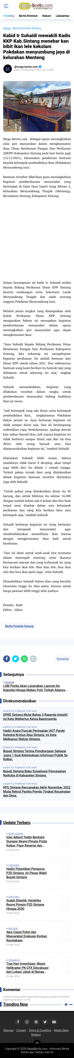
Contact (21, 1030)
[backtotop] (37, 1044)
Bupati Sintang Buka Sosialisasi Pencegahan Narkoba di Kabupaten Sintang (34, 773)
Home (7, 28)
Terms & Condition (40, 1030)
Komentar (63, 658)
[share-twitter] (15, 658)
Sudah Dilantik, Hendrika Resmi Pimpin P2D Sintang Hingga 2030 (25, 905)
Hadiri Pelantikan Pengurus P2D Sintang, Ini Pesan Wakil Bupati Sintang (26, 873)
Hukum (46, 15)
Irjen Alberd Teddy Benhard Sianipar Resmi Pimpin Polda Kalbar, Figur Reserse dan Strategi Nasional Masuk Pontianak (26, 841)
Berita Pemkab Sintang (19, 626)
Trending (8, 15)
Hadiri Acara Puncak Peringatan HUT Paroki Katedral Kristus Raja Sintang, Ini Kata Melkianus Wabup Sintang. (34, 735)
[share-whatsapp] (24, 658)
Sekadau (14, 960)
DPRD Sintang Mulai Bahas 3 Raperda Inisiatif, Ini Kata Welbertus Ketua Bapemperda (35, 717)
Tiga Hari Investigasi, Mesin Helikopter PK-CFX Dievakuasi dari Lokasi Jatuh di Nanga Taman (27, 968)
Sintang (14, 865)
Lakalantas (62, 15)
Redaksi (36, 1034)
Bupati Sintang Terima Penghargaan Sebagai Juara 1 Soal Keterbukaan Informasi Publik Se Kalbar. (35, 755)
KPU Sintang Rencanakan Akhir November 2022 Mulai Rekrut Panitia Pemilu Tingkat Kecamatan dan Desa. (36, 792)
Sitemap (8, 1030)
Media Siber (61, 1030)
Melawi (13, 928)
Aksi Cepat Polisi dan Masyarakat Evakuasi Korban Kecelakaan (26, 936)
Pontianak (15, 834)
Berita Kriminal (28, 15)
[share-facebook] (6, 658)
